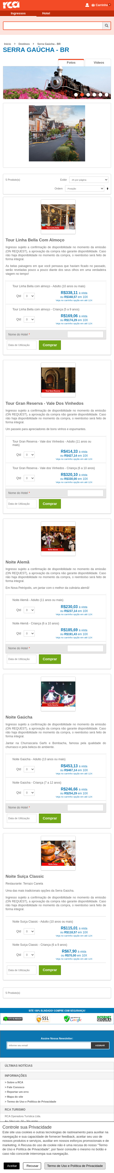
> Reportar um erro (17, 1091)
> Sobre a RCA (14, 1082)
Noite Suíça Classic (25, 876)
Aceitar (11, 1166)
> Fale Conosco (14, 1087)
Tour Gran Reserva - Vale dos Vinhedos (45, 403)
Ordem (59, 188)
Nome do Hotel (19, 334)
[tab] (71, 63)
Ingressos (18, 13)
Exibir (63, 179)
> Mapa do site (14, 1096)
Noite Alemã (18, 562)
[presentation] (71, 63)
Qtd (18, 296)
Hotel (46, 13)
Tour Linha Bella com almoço (35, 240)
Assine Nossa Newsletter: (57, 1038)
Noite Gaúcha (19, 717)
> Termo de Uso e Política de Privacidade (30, 1101)
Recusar (32, 1166)
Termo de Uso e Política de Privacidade (75, 1166)
